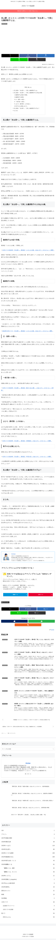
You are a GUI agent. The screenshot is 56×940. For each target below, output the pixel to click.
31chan (28, 764)
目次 (26, 87)
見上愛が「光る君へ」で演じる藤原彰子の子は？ (26, 109)
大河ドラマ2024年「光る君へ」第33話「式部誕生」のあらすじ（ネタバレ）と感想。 (27, 442)
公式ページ (40, 595)
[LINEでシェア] (19, 59)
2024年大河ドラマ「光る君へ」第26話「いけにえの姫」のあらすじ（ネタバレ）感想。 (27, 332)
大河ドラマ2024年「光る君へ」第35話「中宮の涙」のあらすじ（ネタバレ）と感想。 (27, 457)
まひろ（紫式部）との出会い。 (24, 104)
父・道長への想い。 (21, 99)
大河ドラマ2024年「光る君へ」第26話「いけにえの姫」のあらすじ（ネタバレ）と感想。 (28, 251)
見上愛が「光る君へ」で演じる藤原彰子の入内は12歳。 (28, 93)
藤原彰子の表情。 (20, 97)
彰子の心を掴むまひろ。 (22, 106)
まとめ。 (16, 111)
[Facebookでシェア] (28, 55)
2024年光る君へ (5, 603)
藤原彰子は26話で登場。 (22, 95)
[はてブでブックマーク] (46, 55)
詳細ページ (15, 595)
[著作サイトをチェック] (14, 622)
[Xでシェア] (10, 55)
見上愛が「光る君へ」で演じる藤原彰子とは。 (26, 90)
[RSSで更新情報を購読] (28, 625)
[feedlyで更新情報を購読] (41, 622)
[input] (28, 750)
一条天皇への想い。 (21, 102)
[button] (37, 59)
